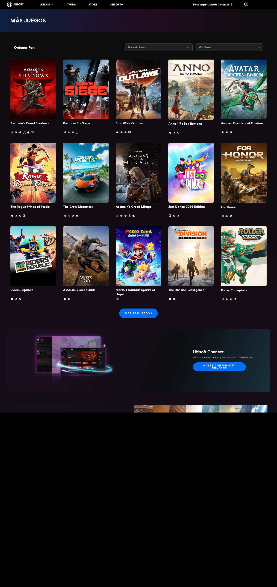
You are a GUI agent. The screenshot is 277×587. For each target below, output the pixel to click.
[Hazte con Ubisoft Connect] (219, 366)
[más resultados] (138, 313)
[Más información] (39, 448)
